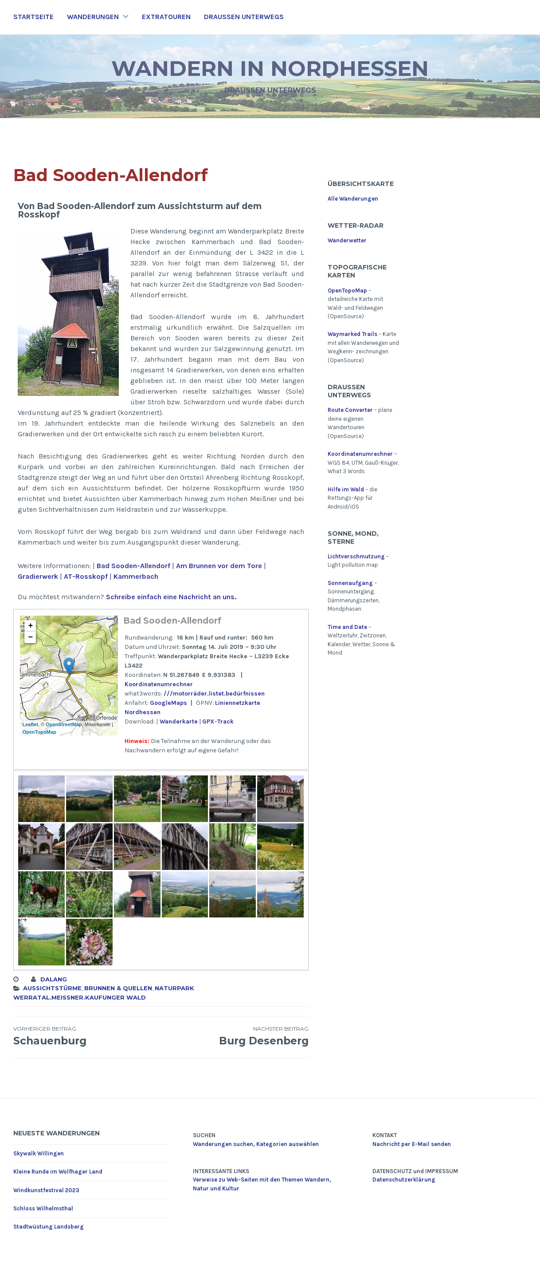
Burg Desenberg (235, 1036)
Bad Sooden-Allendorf (133, 565)
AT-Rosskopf (85, 576)
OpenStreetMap (64, 724)
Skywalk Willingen (38, 1153)
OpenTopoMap (39, 732)
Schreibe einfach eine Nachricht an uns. (171, 597)
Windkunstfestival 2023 (46, 1190)
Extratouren (166, 16)
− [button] (30, 637)
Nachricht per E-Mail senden (411, 1144)
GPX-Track (218, 721)
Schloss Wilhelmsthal (43, 1208)
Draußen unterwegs (244, 16)
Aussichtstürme (52, 988)
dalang (53, 979)
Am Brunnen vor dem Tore (219, 565)
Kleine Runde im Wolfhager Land (57, 1171)
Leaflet (30, 724)
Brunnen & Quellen (118, 988)
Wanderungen (93, 16)
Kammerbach (135, 576)
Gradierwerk (38, 576)
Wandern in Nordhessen (270, 68)
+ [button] (30, 626)
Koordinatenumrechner (159, 684)
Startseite (33, 16)
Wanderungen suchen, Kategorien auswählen (256, 1144)
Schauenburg (87, 1036)
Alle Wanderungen (353, 198)
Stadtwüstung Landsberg (48, 1226)
